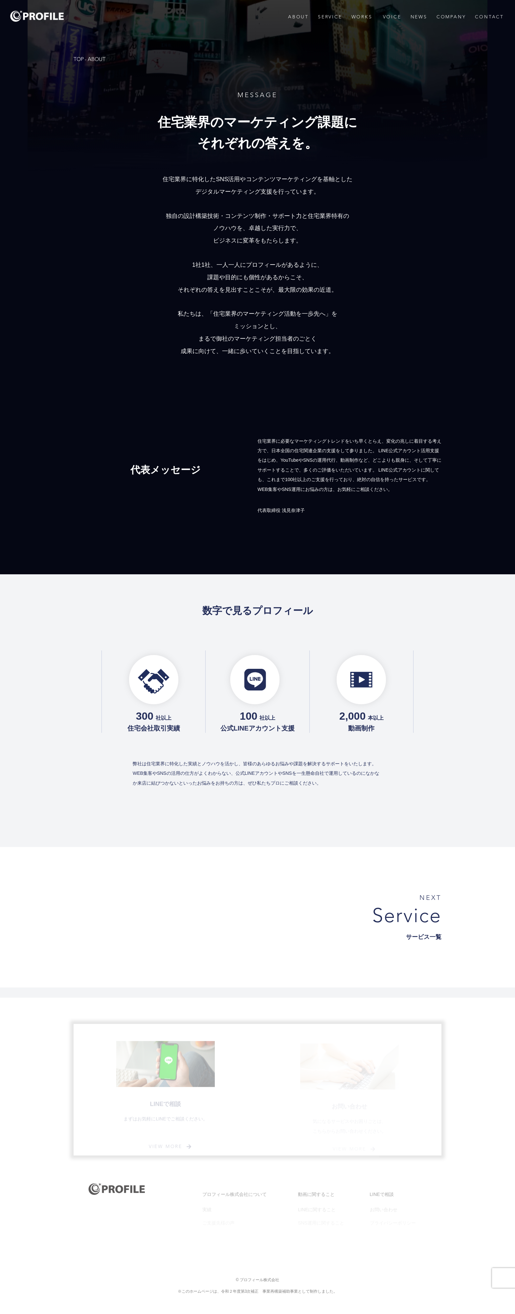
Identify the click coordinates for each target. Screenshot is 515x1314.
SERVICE (330, 16)
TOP (79, 59)
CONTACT (489, 16)
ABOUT (298, 16)
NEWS (419, 16)
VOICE (392, 16)
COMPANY (451, 16)
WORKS (361, 16)
